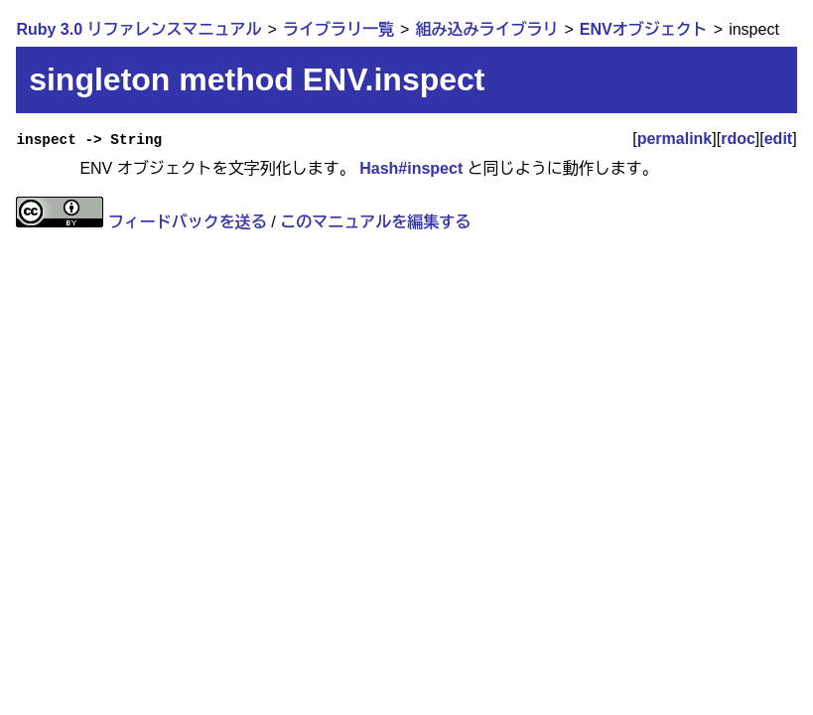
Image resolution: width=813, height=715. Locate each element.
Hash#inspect (411, 168)
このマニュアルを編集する (375, 222)
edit (778, 138)
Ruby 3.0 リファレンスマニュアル (138, 29)
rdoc (738, 138)
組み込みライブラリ (486, 29)
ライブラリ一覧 (338, 29)
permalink (675, 138)
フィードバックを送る (187, 222)
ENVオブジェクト (644, 29)
